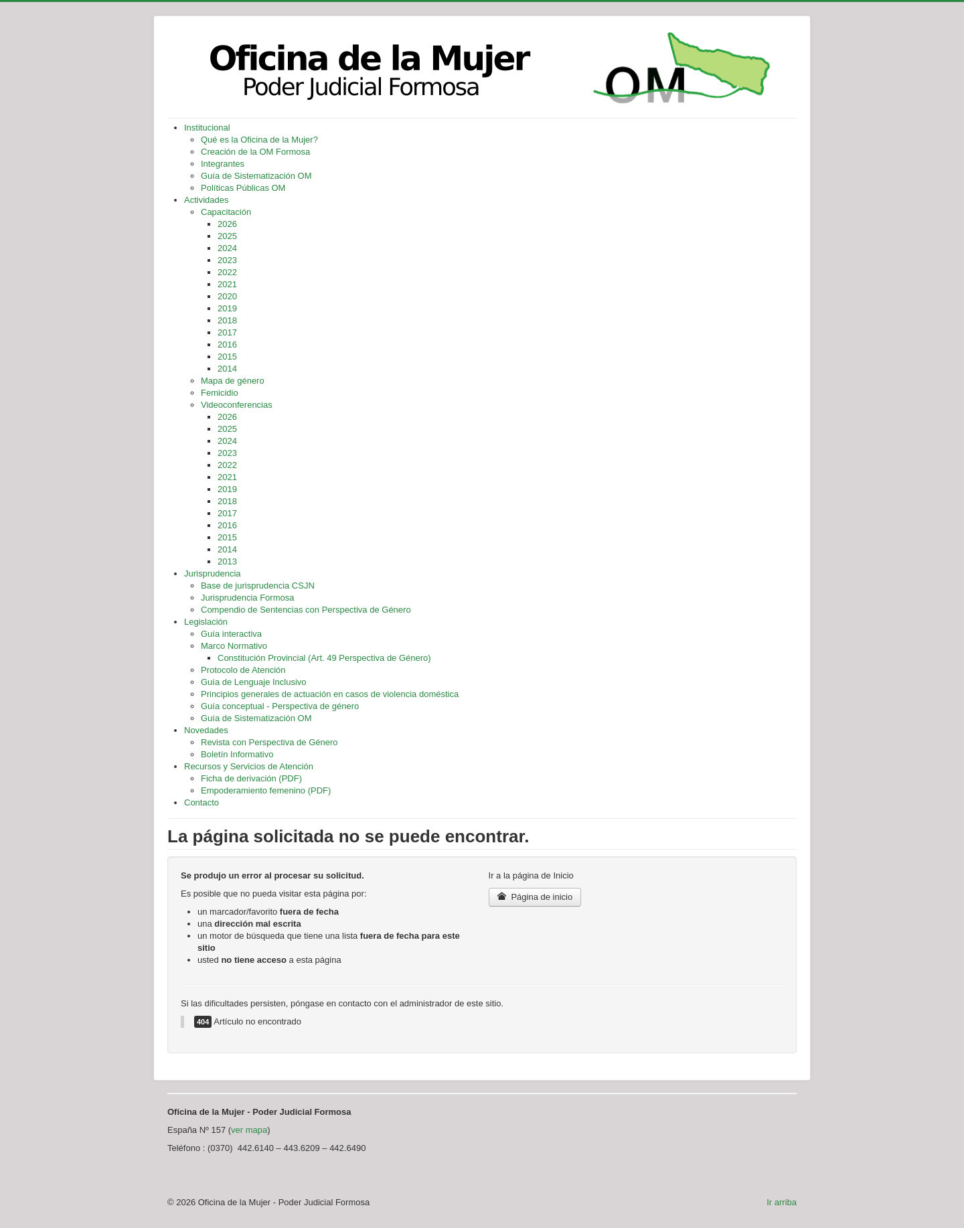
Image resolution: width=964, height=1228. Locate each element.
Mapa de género (232, 381)
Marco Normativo (234, 646)
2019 (227, 308)
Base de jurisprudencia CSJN (258, 586)
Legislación (206, 622)
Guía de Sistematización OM (256, 176)
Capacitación (226, 212)
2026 (227, 224)
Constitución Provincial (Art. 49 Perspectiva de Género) (324, 658)
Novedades (206, 730)
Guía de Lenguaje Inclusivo (254, 682)
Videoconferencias (236, 405)
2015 (227, 357)
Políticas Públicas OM (243, 188)
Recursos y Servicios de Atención (248, 766)
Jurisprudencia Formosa (247, 598)
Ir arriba (782, 1202)
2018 (227, 320)
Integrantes (222, 164)
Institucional (207, 128)
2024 (227, 248)
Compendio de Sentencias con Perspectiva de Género (306, 610)
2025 (227, 236)
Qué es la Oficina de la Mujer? (259, 140)
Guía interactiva (231, 634)
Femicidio (219, 393)
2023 (227, 260)
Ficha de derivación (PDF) (251, 778)
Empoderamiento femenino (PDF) (266, 790)
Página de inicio (535, 897)
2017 (227, 332)
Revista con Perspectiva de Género (269, 742)
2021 (227, 284)
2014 (227, 369)
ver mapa (249, 1130)
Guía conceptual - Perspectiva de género (280, 706)
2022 (227, 272)
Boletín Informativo (237, 754)
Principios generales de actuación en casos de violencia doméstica (330, 694)
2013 (227, 561)
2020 (227, 296)
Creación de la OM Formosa (255, 152)
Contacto (201, 802)
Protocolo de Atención (243, 670)
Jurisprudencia (212, 573)
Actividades (206, 200)
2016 (227, 344)
